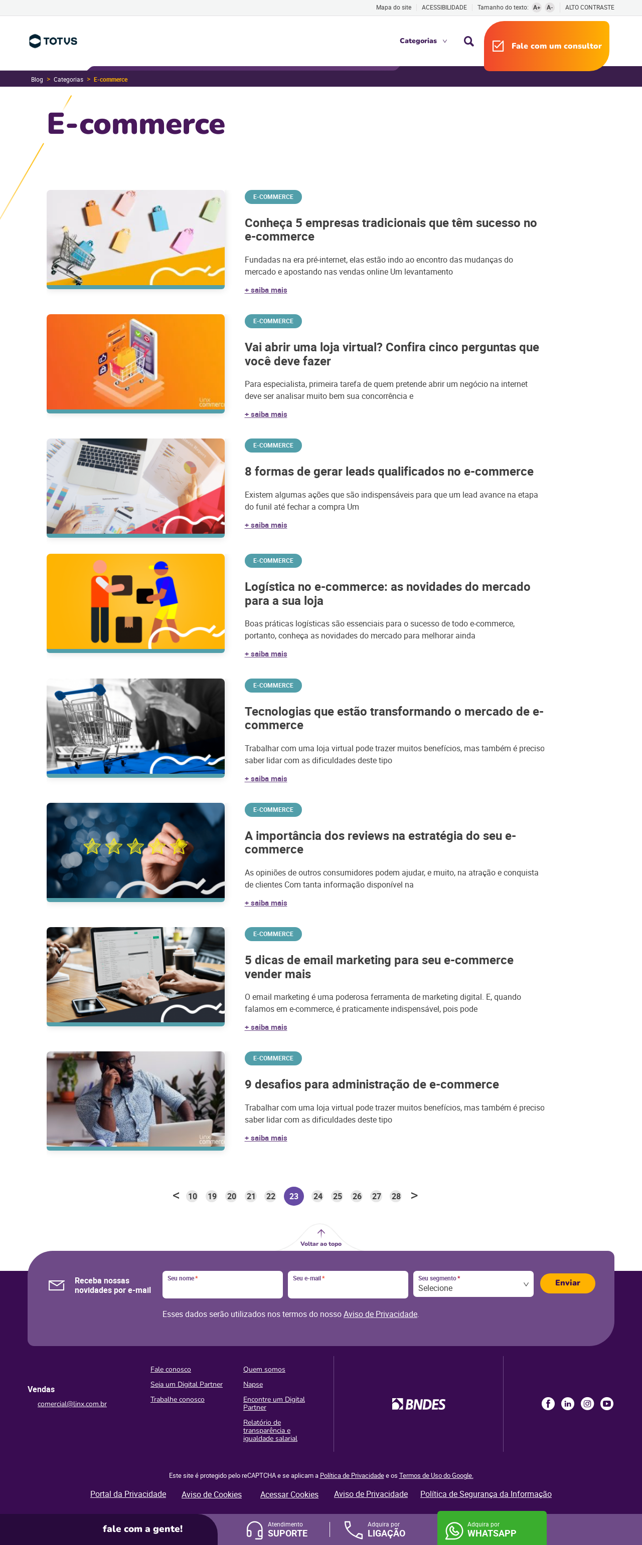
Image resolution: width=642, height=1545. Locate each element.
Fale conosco (170, 1369)
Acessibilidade (444, 7)
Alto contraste (589, 7)
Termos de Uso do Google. (436, 1475)
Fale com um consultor (557, 46)
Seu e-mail (309, 1278)
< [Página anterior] (176, 1196)
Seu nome (183, 1278)
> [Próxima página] (414, 1196)
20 (231, 1196)
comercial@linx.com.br (72, 1404)
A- (550, 7)
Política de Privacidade (352, 1475)
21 (251, 1196)
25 (337, 1196)
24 (318, 1196)
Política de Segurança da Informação (486, 1493)
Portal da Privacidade (128, 1493)
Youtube (606, 1403)
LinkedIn (567, 1403)
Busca (469, 41)
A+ (537, 7)
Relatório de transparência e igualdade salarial (270, 1430)
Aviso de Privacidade (380, 1313)
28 (396, 1196)
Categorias (418, 41)
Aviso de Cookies (212, 1494)
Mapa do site (393, 7)
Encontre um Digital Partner (274, 1403)
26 (357, 1196)
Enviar (567, 1282)
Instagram (587, 1403)
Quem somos (264, 1369)
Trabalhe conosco (177, 1399)
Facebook (548, 1403)
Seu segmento (439, 1278)
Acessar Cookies (289, 1494)
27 (376, 1196)
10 (192, 1196)
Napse (253, 1384)
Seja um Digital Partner (186, 1384)
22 (270, 1196)
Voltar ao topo (321, 1244)
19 (212, 1196)
